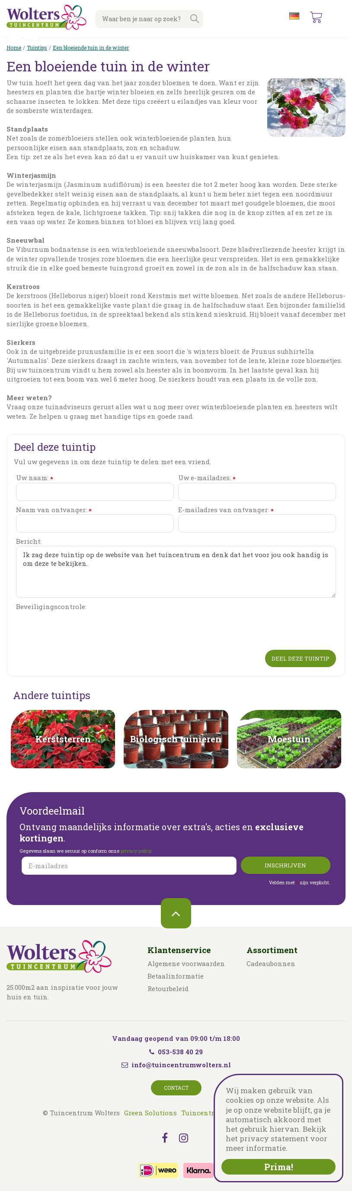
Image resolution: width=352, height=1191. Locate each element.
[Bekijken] (316, 17)
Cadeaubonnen (270, 963)
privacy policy (136, 851)
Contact (176, 1087)
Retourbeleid (168, 988)
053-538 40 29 (176, 1051)
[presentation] (81, 628)
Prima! (278, 1166)
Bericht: (29, 541)
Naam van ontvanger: (54, 509)
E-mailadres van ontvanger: (226, 509)
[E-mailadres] (129, 866)
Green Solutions (150, 1112)
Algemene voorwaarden (186, 963)
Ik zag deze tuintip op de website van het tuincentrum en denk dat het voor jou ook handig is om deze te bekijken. (176, 572)
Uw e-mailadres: (207, 477)
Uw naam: (34, 477)
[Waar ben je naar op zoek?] (149, 19)
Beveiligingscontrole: (51, 606)
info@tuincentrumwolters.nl (181, 1064)
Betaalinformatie (175, 976)
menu (338, 17)
